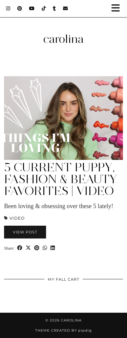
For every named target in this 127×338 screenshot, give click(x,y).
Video (17, 218)
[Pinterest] (19, 8)
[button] (118, 8)
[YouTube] (32, 8)
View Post (25, 232)
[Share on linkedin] (53, 248)
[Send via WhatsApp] (45, 248)
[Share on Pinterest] (37, 248)
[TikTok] (44, 8)
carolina (63, 39)
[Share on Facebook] (20, 248)
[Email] (65, 8)
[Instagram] (8, 8)
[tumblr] (54, 8)
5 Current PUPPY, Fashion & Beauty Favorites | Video (60, 179)
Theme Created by (63, 330)
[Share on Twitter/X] (28, 248)
